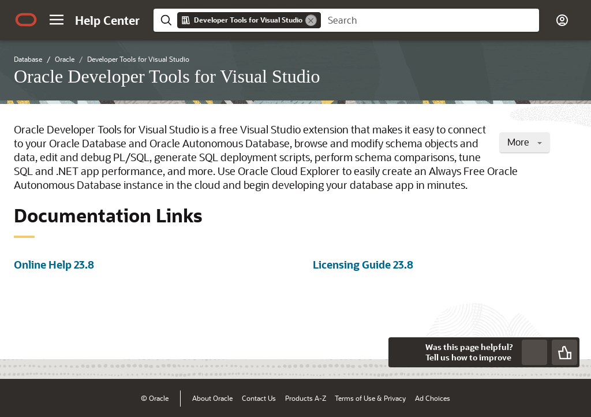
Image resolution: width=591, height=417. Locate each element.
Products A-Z (305, 398)
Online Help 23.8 (54, 264)
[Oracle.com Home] (26, 20)
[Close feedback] (403, 352)
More (524, 142)
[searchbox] (430, 20)
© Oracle (155, 398)
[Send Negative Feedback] (534, 352)
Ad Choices (432, 398)
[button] (56, 19)
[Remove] (311, 20)
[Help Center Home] (107, 20)
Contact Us (259, 398)
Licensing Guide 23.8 (363, 264)
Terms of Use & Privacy (370, 398)
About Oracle (212, 398)
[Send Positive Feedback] (564, 352)
